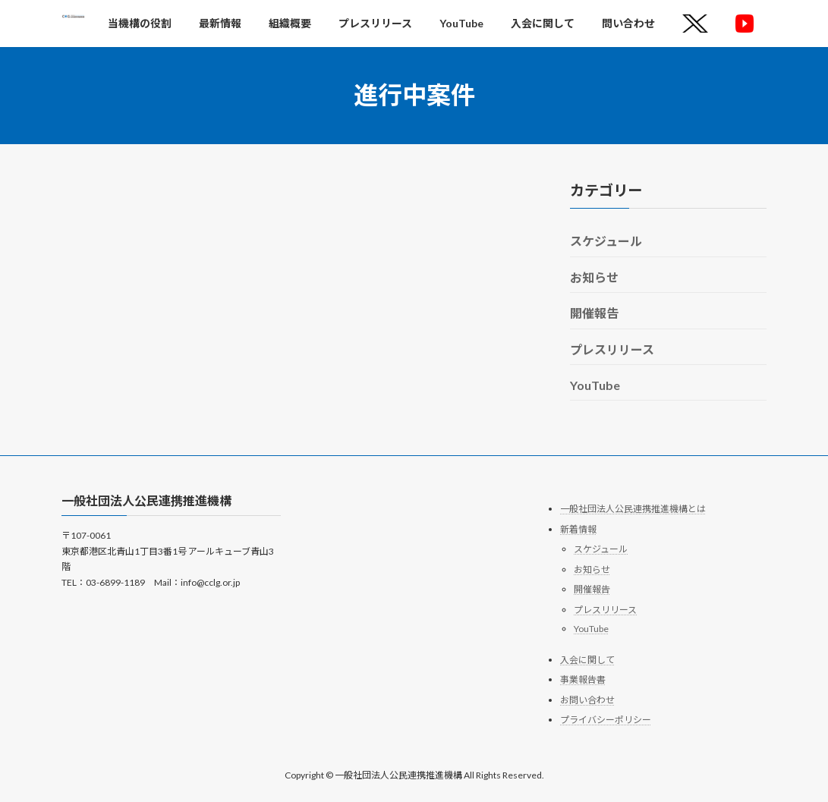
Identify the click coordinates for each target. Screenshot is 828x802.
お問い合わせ (587, 700)
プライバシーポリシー (605, 719)
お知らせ (594, 276)
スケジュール (606, 241)
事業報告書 (583, 679)
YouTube (595, 385)
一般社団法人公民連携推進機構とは (633, 508)
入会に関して (587, 659)
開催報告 (594, 313)
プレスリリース (612, 348)
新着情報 (578, 529)
